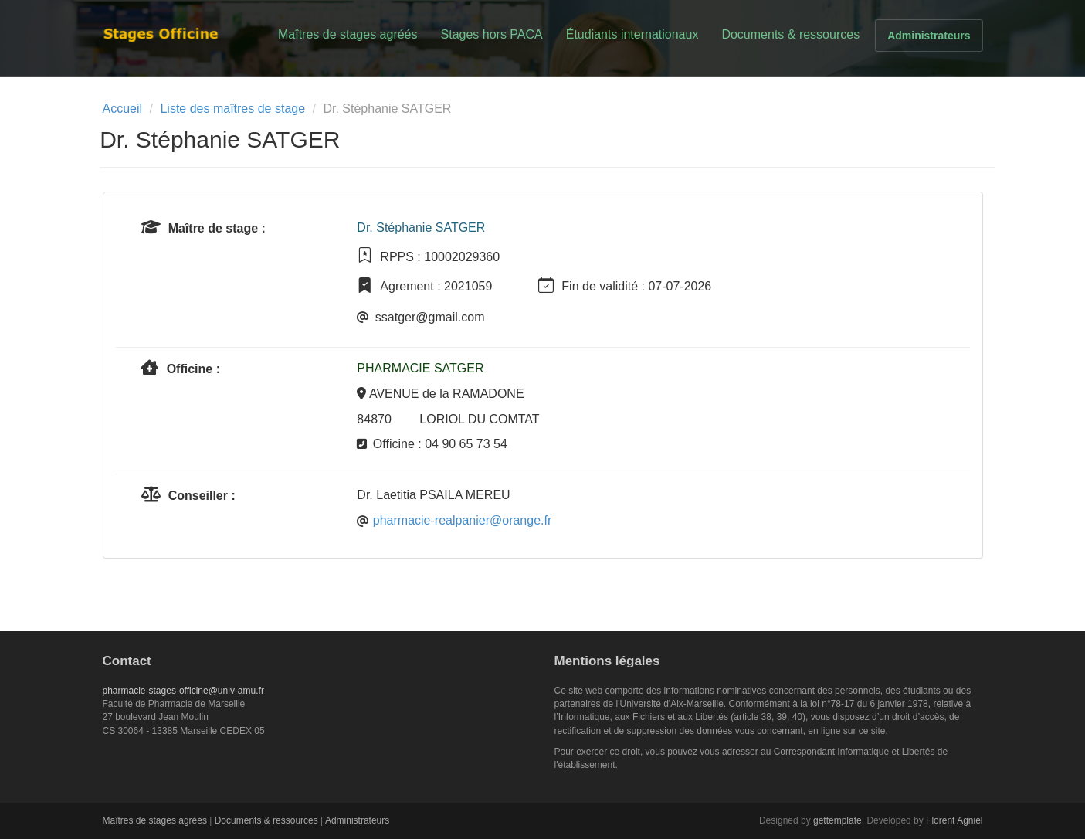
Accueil (123, 108)
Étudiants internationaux (632, 34)
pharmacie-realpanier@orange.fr (462, 520)
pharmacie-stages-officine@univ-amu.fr (183, 690)
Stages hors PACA (492, 34)
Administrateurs (928, 35)
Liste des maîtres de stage (232, 108)
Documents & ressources (790, 34)
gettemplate (837, 820)
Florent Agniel (954, 820)
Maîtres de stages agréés (348, 34)
